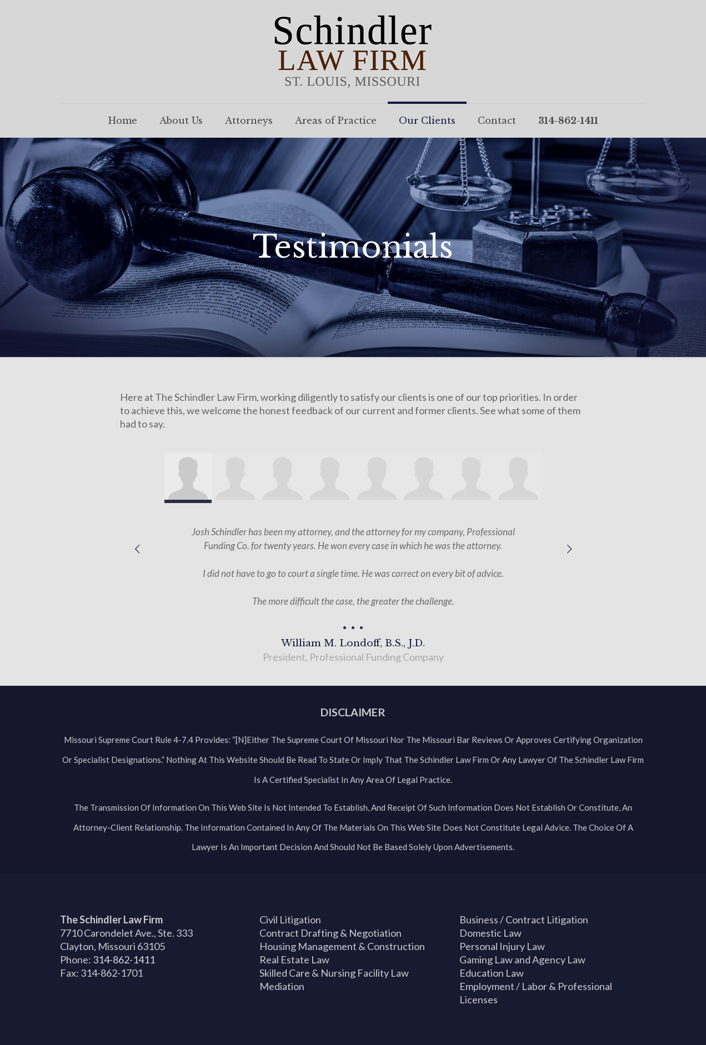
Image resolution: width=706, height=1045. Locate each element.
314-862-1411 (124, 959)
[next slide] (569, 548)
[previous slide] (137, 548)
